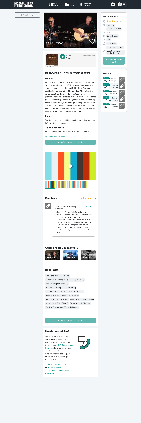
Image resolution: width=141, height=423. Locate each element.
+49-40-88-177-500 (57, 364)
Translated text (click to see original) (55, 136)
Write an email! (54, 367)
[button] (122, 4)
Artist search (28, 15)
